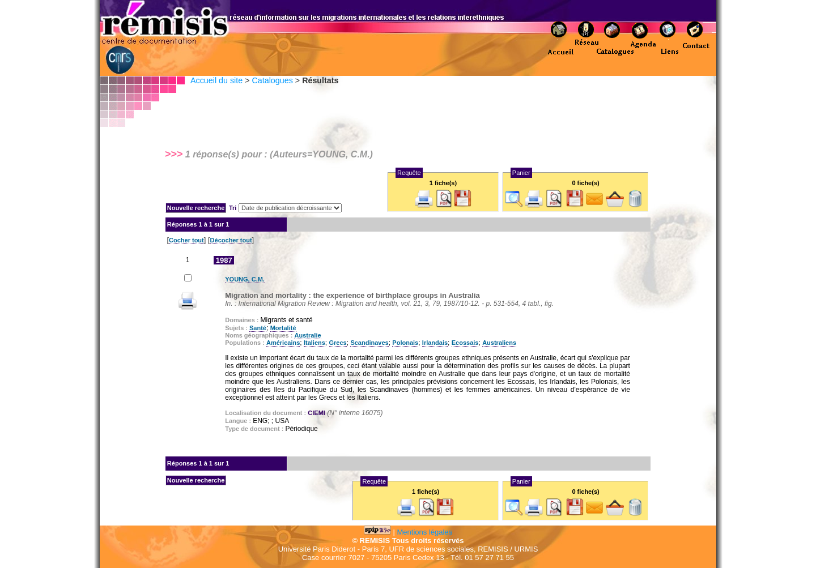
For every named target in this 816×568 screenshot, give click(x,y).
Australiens (499, 342)
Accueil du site (216, 80)
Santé (257, 327)
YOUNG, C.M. (245, 279)
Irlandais (435, 342)
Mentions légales (425, 532)
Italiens (314, 342)
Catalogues (272, 80)
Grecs (338, 342)
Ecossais (465, 342)
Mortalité (283, 327)
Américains (283, 342)
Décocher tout (231, 240)
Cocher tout (186, 240)
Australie (307, 335)
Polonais (405, 342)
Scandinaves (369, 342)
